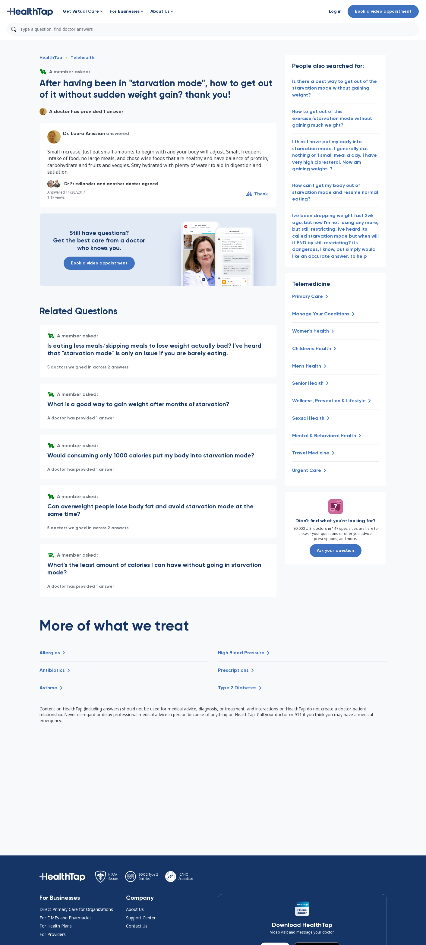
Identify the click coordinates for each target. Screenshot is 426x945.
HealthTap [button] (50, 57)
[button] (30, 11)
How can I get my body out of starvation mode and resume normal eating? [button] (335, 192)
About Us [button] (135, 909)
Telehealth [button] (82, 57)
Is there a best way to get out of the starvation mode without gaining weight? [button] (334, 88)
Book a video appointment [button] (383, 11)
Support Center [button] (141, 918)
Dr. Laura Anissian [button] (84, 133)
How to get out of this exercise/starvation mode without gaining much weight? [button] (332, 118)
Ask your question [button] (335, 550)
